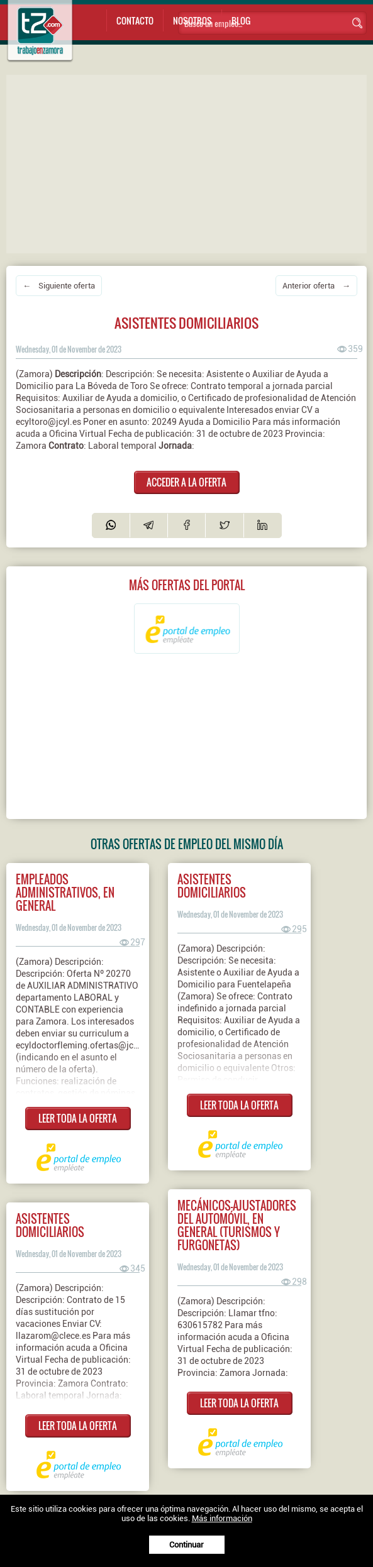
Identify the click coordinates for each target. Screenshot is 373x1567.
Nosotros (192, 20)
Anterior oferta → (316, 285)
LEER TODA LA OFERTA (77, 1118)
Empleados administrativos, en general (65, 892)
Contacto (134, 20)
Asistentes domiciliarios (211, 886)
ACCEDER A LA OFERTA (186, 482)
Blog (240, 20)
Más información (222, 1518)
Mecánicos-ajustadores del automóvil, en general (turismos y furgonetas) (236, 1225)
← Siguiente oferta (59, 285)
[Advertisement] (189, 163)
